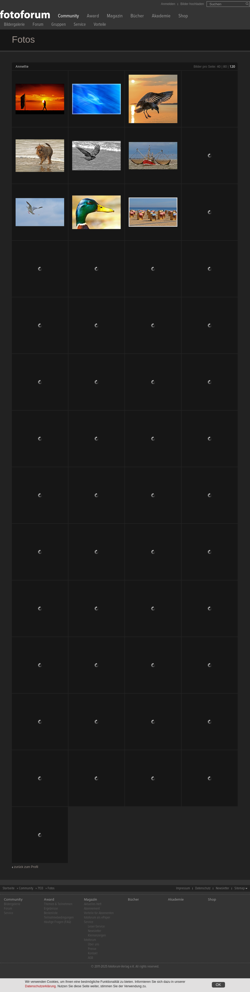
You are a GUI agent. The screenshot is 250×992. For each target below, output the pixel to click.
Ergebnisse (51, 908)
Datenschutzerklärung (40, 986)
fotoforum (90, 940)
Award (93, 16)
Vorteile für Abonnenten (99, 913)
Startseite (8, 888)
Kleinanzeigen (97, 935)
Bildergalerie (14, 25)
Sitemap (239, 888)
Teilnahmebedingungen (59, 917)
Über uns (93, 944)
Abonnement (92, 908)
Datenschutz (203, 888)
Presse (92, 949)
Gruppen (58, 25)
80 (225, 66)
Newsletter (222, 888)
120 (232, 66)
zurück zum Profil (26, 867)
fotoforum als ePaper (97, 917)
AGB (90, 958)
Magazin (115, 16)
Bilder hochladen (192, 4)
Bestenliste (51, 913)
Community (68, 16)
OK (218, 985)
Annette (22, 66)
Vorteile (100, 25)
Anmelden (168, 4)
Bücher (137, 16)
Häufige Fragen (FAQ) (57, 922)
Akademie (161, 16)
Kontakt (92, 953)
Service (80, 25)
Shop (183, 16)
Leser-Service (96, 926)
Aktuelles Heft (92, 904)
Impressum (183, 888)
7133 (40, 888)
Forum (38, 25)
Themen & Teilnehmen (58, 904)
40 (219, 66)
